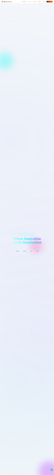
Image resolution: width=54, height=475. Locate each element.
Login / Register (49, 1)
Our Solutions (24, 1)
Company (39, 1)
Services (30, 1)
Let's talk (44, 1)
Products (34, 1)
